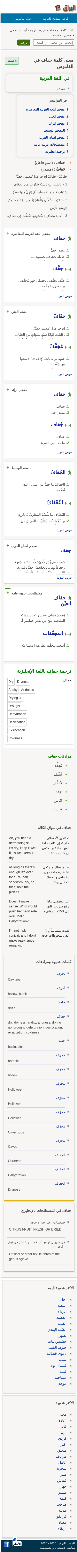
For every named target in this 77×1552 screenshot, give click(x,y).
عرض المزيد (63, 296)
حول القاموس (22, 18)
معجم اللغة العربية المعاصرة (44, 109)
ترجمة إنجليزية (54, 151)
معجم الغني (56, 116)
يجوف (60, 973)
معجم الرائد (56, 123)
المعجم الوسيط (53, 130)
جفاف (60, 1016)
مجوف (59, 1055)
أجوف (60, 988)
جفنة (61, 1040)
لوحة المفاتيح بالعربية (54, 18)
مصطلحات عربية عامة (48, 144)
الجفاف (59, 1155)
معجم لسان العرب (51, 137)
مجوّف (59, 1083)
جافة (61, 1002)
